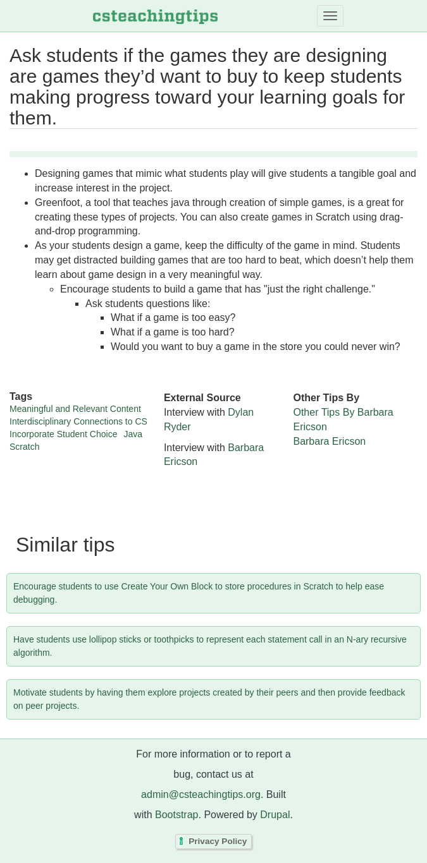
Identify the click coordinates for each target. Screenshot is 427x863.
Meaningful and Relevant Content (75, 409)
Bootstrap (176, 814)
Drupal (275, 814)
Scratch (24, 447)
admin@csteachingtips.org (201, 794)
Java (132, 434)
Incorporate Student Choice (63, 434)
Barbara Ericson (329, 441)
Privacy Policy (218, 842)
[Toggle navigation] (330, 16)
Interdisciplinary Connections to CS (78, 421)
